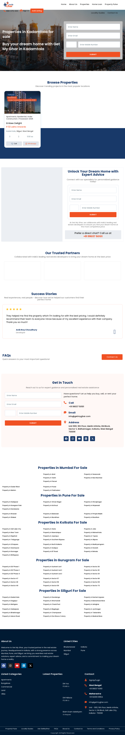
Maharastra (95, 693)
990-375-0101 (12, 11)
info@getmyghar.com (98, 702)
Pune (83, 650)
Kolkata (84, 647)
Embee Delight (14, 123)
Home (63, 4)
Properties (84, 4)
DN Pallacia (67, 697)
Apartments (11, 116)
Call (14, 143)
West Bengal (28, 131)
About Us (73, 4)
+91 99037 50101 (95, 688)
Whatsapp (31, 143)
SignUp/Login (94, 680)
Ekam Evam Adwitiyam (72, 712)
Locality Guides (98, 13)
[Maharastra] (86, 694)
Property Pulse (111, 4)
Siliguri (19, 131)
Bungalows (5, 683)
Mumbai (67, 650)
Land (3, 690)
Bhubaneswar (69, 647)
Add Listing (37, 11)
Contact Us (113, 13)
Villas (3, 694)
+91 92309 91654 (96, 697)
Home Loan (97, 4)
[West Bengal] (86, 685)
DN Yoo (66, 683)
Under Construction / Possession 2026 (19, 117)
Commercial (6, 687)
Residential (21, 116)
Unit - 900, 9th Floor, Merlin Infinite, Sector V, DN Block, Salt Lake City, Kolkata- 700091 (103, 710)
